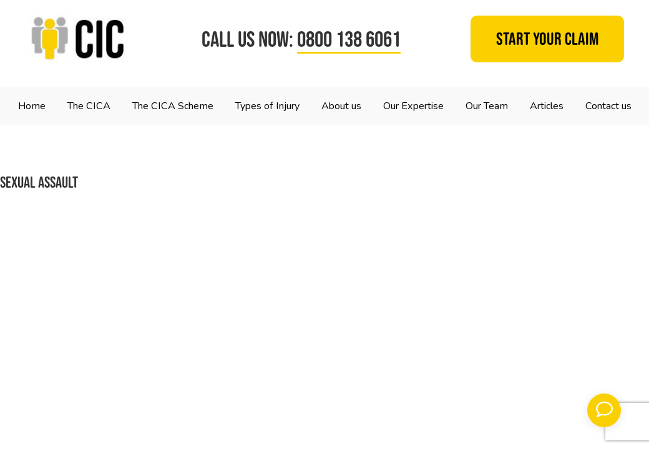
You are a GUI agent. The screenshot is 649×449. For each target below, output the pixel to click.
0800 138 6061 (349, 39)
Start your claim (547, 39)
